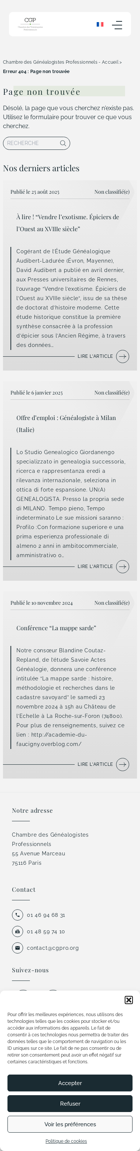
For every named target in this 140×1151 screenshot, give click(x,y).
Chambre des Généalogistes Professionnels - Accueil (60, 62)
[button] (129, 1000)
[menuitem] (100, 23)
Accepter (70, 1083)
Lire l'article (95, 356)
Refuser (70, 1103)
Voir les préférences (70, 1124)
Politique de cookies (66, 1141)
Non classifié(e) (112, 191)
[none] (100, 23)
